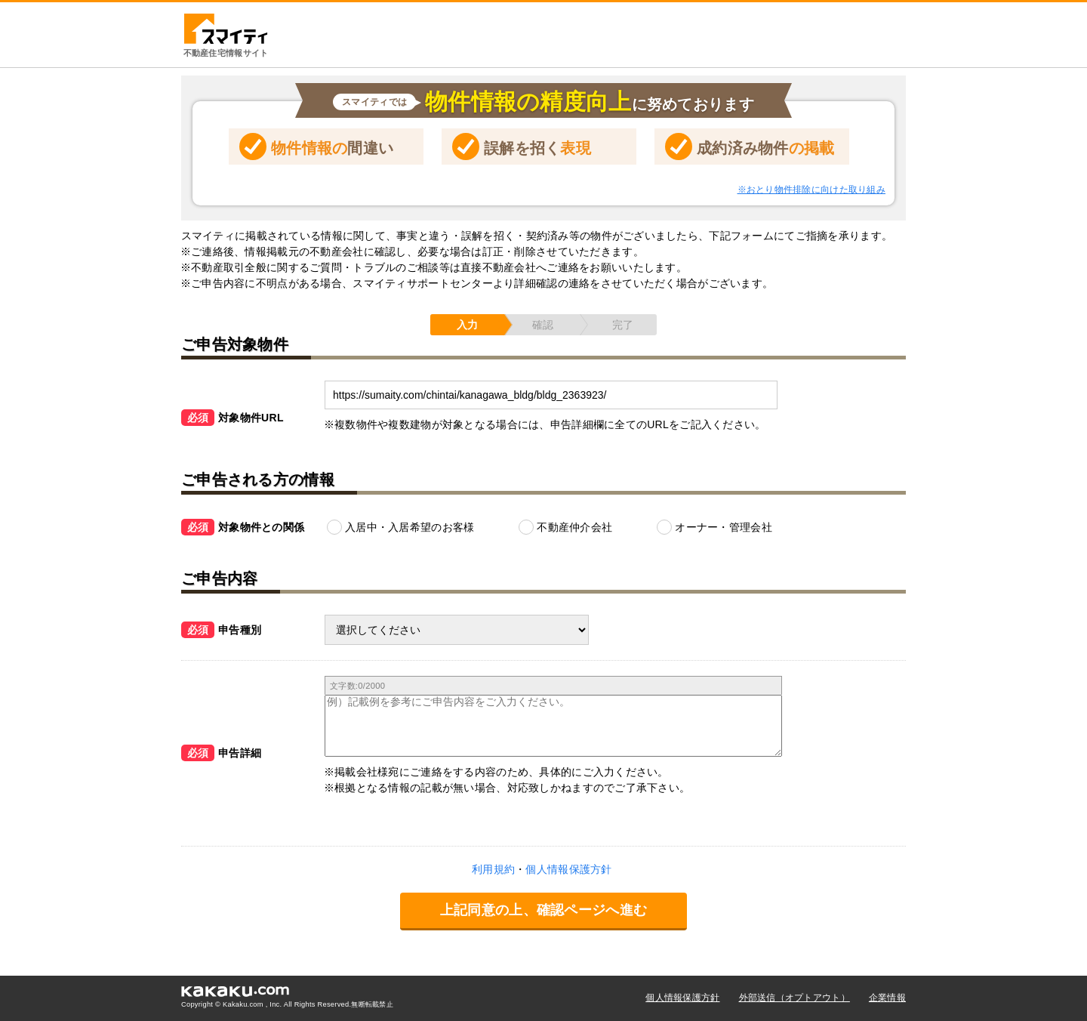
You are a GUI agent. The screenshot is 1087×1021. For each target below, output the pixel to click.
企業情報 (887, 997)
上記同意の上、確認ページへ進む (543, 910)
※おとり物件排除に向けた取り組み (811, 189)
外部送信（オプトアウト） (794, 997)
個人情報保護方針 (682, 997)
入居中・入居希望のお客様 (409, 527)
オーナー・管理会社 (723, 527)
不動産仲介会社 (574, 527)
